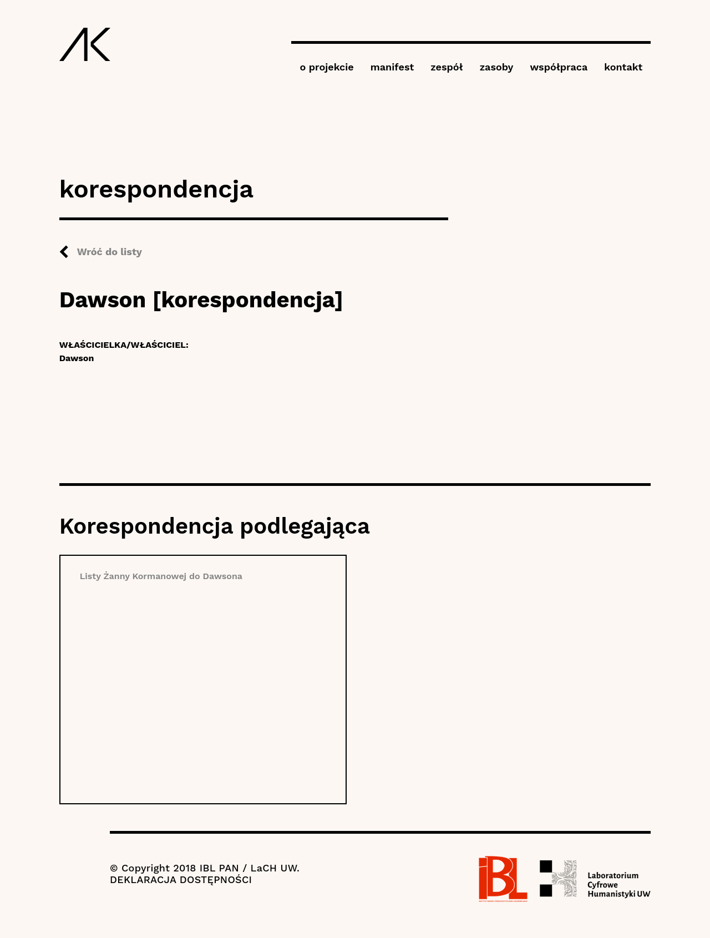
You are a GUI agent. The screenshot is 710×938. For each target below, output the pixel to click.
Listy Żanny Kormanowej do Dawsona (161, 576)
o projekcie (326, 67)
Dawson (76, 358)
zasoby (497, 67)
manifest (392, 67)
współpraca (558, 67)
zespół (446, 67)
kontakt (623, 67)
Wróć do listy (109, 251)
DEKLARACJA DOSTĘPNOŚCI (181, 879)
